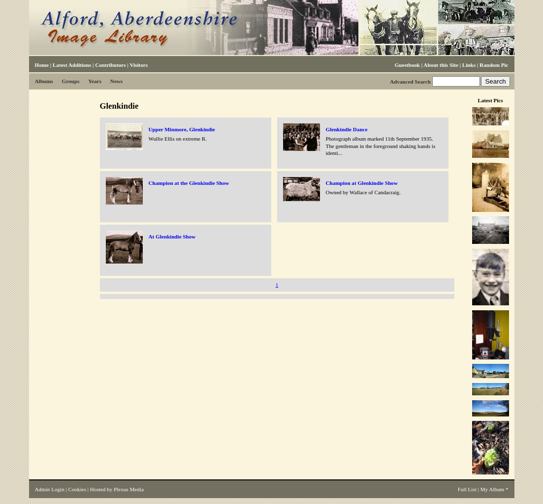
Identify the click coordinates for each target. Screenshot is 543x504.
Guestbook (407, 65)
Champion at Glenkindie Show (362, 183)
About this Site (440, 65)
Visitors (138, 65)
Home (42, 65)
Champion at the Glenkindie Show (189, 183)
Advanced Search (410, 82)
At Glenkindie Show (172, 236)
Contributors (110, 65)
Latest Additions (72, 65)
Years (94, 81)
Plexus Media (129, 489)
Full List (467, 489)
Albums (44, 81)
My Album (492, 489)
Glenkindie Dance (347, 129)
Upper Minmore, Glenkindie (182, 129)
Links (469, 65)
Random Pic (493, 65)
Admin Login (49, 489)
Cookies (77, 489)
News (116, 81)
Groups (71, 81)
